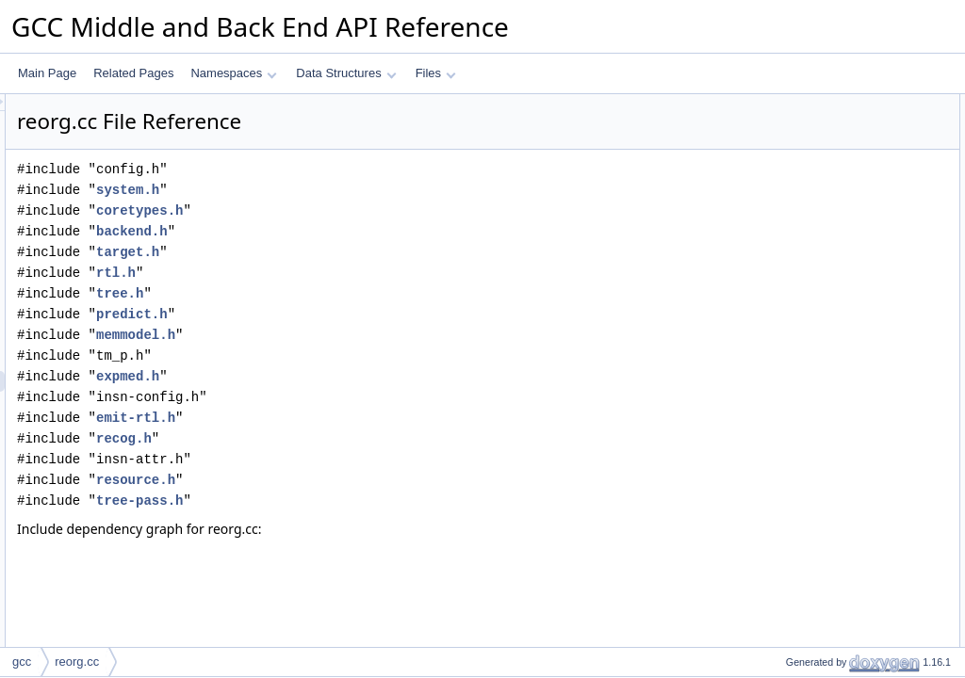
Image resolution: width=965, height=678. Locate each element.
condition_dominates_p (828, 539)
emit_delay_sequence (825, 373)
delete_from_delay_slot (828, 415)
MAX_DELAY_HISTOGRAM (840, 187)
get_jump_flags (808, 477)
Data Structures (346, 73)
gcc (21, 661)
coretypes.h (375, 210)
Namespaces (233, 73)
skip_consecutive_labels (830, 249)
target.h (363, 252)
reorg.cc (77, 661)
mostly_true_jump (814, 498)
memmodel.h (371, 335)
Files (436, 73)
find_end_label (806, 353)
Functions (779, 228)
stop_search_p (807, 270)
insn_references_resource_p (841, 311)
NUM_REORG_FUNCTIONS (843, 166)
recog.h (359, 438)
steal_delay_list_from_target (840, 622)
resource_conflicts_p (822, 291)
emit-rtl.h (371, 418)
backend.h (367, 231)
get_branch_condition (824, 518)
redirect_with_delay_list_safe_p (848, 581)
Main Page (47, 73)
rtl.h (351, 273)
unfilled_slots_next (816, 146)
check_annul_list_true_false (839, 601)
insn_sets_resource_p (825, 332)
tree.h (355, 293)
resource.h (371, 480)
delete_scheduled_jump (830, 436)
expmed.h (363, 376)
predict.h (367, 314)
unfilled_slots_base (818, 125)
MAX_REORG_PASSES (831, 208)
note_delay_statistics (822, 456)
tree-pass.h (375, 500)
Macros (773, 104)
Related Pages (133, 73)
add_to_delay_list (814, 394)
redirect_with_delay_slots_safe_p (853, 560)
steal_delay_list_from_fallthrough (852, 643)
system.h (363, 190)
